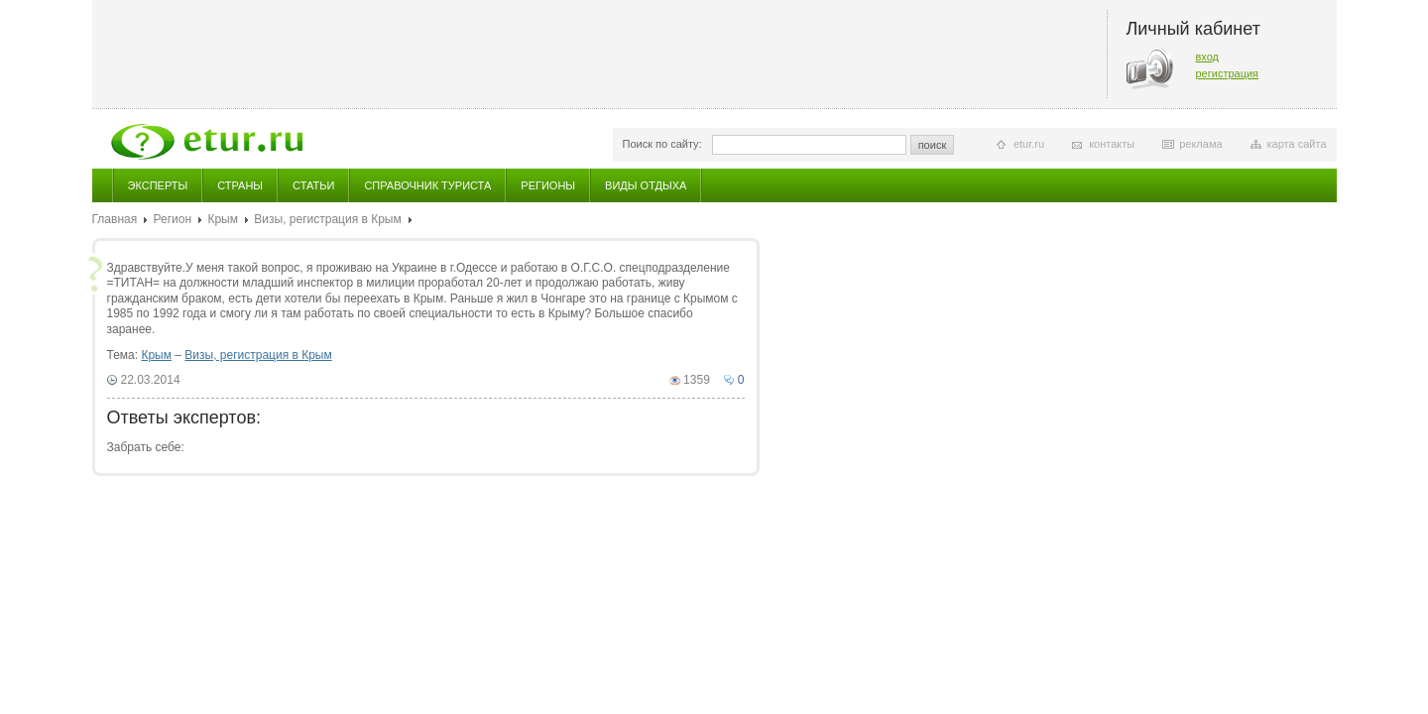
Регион (173, 219)
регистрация (1227, 73)
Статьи (313, 185)
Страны (240, 185)
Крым (222, 219)
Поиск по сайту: (662, 144)
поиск (932, 145)
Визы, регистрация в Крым (327, 219)
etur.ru (1028, 144)
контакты (1111, 144)
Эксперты (158, 185)
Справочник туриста (427, 185)
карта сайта (1297, 144)
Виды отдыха (645, 185)
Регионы (548, 185)
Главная (115, 219)
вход (1208, 56)
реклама (1200, 144)
